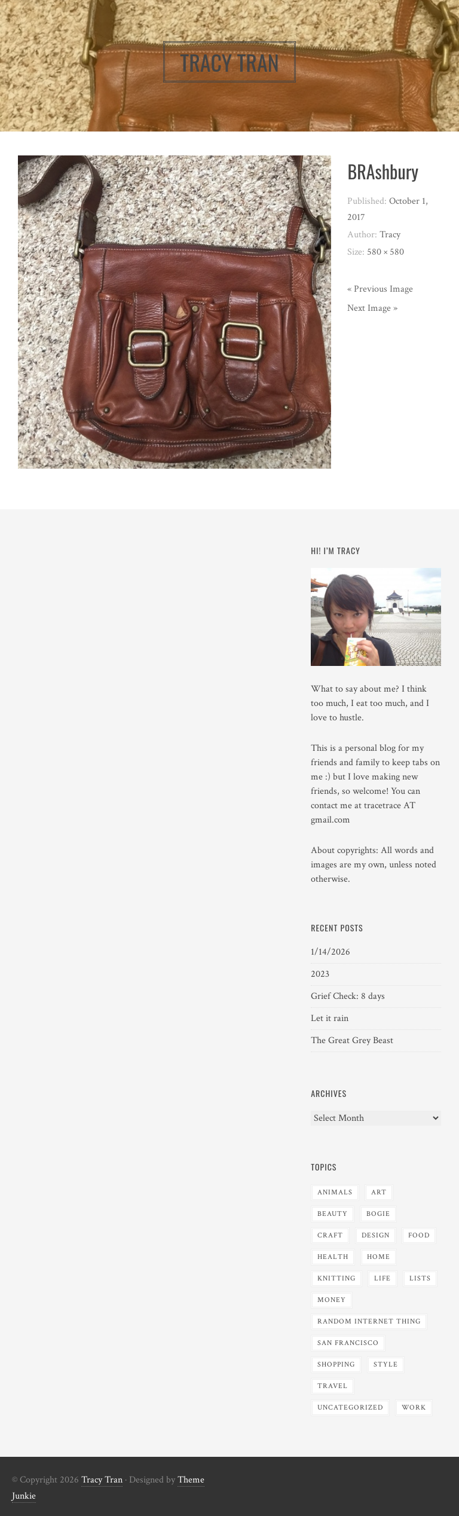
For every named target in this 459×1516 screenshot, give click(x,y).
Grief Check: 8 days (348, 996)
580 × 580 (385, 252)
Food (419, 1235)
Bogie (378, 1213)
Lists (420, 1278)
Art (379, 1192)
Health (332, 1256)
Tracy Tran (102, 1480)
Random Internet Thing (369, 1321)
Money (331, 1299)
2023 (320, 974)
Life (382, 1278)
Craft (330, 1235)
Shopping (336, 1364)
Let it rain (329, 1018)
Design (376, 1235)
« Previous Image (380, 289)
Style (386, 1364)
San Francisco (348, 1342)
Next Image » (372, 308)
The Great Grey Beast (352, 1040)
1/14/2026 (330, 952)
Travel (332, 1385)
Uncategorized (350, 1407)
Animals (335, 1192)
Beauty (332, 1213)
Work (414, 1407)
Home (378, 1256)
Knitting (336, 1278)
